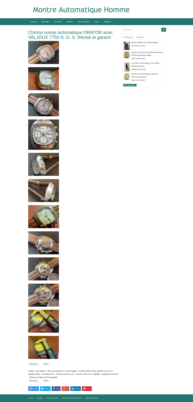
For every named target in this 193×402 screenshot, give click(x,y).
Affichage (45, 22)
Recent (140, 37)
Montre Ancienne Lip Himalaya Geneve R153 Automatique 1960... (147, 53)
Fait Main (58, 22)
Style (97, 22)
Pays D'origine (84, 22)
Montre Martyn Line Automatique (144, 42)
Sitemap (39, 398)
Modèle (70, 22)
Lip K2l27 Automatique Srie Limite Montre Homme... (145, 64)
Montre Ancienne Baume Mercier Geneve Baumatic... (144, 75)
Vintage (107, 22)
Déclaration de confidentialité (71, 398)
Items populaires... (130, 85)
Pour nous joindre (52, 398)
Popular (128, 37)
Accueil (33, 22)
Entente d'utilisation (91, 398)
